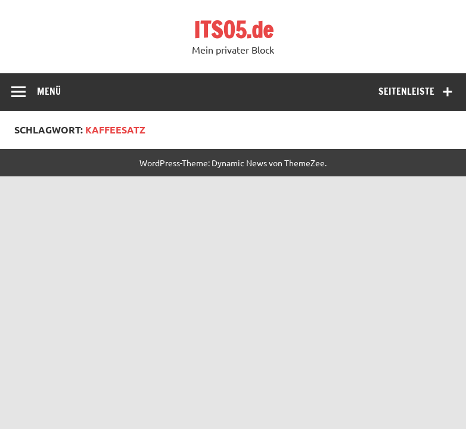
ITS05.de (233, 29)
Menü (49, 91)
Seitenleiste (406, 91)
